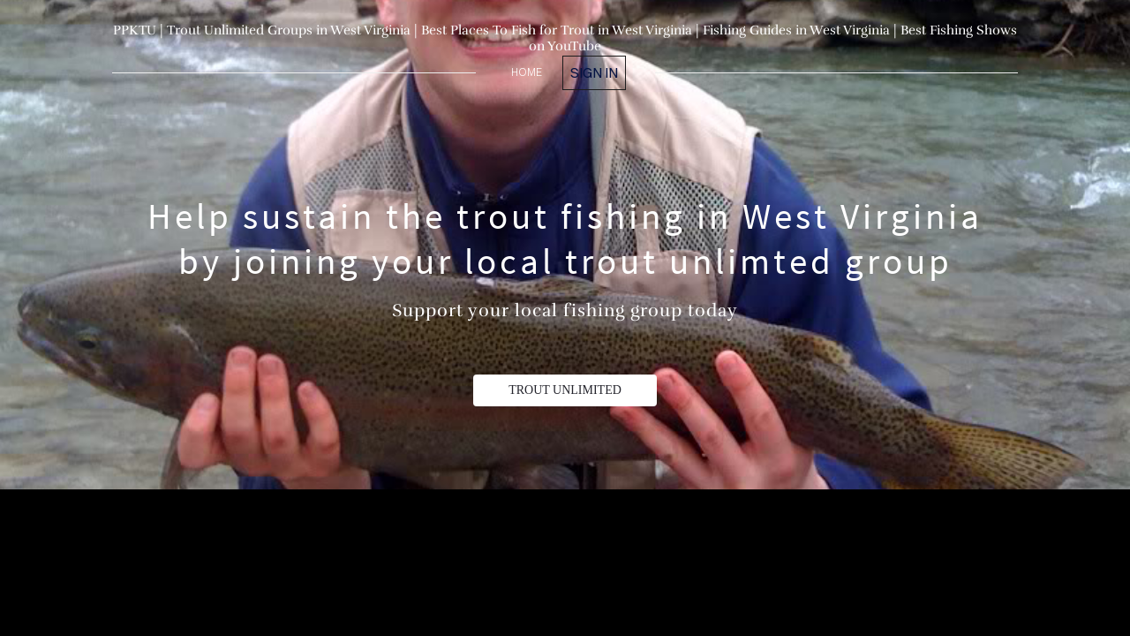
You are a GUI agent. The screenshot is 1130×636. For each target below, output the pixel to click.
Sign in (594, 72)
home (526, 72)
